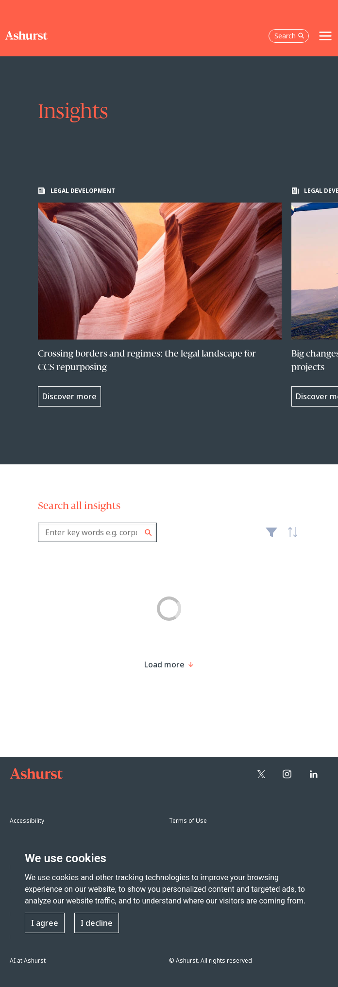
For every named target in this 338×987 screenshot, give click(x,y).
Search (148, 533)
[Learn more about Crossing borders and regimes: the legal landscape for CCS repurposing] (160, 297)
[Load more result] (164, 664)
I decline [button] (97, 923)
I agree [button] (44, 923)
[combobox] (97, 532)
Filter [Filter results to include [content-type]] (271, 536)
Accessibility (27, 821)
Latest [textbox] (290, 537)
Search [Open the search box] (289, 35)
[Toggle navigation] (325, 36)
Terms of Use (188, 821)
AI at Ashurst (28, 960)
